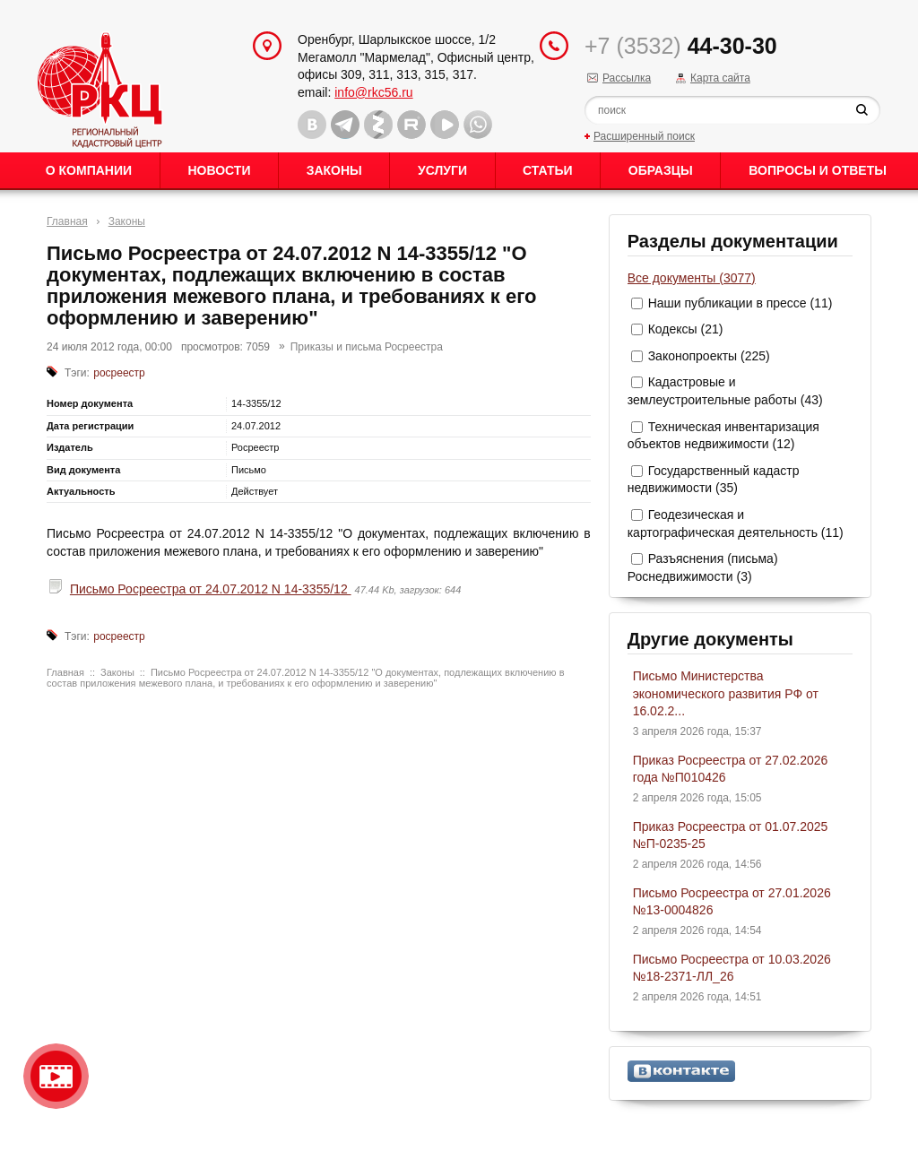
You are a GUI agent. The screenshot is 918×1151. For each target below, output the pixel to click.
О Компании (89, 170)
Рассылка (626, 78)
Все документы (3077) (692, 278)
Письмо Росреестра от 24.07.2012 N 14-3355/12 (210, 589)
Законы (334, 170)
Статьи (548, 170)
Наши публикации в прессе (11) (740, 303)
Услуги (442, 170)
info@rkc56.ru (373, 92)
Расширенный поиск (644, 136)
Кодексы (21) (685, 329)
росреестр (119, 373)
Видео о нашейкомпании (56, 1076)
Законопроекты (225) (709, 356)
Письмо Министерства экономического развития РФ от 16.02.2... (725, 693)
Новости (218, 170)
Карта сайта (720, 78)
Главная (67, 221)
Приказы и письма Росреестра (366, 347)
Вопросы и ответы (818, 170)
